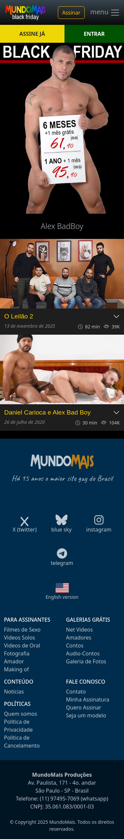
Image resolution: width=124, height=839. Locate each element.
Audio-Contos (83, 653)
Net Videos (79, 629)
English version (62, 597)
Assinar (71, 12)
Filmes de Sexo (22, 629)
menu (105, 13)
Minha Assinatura (87, 699)
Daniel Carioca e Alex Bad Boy (47, 412)
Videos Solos (19, 637)
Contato (76, 691)
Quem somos (20, 713)
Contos (75, 645)
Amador (14, 661)
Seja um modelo (86, 715)
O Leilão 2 (18, 316)
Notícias (14, 691)
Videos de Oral (22, 645)
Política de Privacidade (18, 725)
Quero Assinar (84, 707)
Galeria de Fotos (86, 661)
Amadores (79, 637)
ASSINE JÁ (32, 33)
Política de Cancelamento (22, 741)
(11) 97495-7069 (59, 798)
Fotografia (16, 653)
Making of (16, 669)
